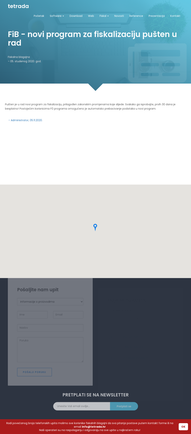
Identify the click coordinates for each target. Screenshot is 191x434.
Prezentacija (157, 16)
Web (91, 16)
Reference (136, 16)
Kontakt (175, 16)
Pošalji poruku (34, 378)
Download (76, 16)
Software (57, 16)
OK (183, 427)
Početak (39, 16)
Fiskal (104, 16)
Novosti (119, 16)
